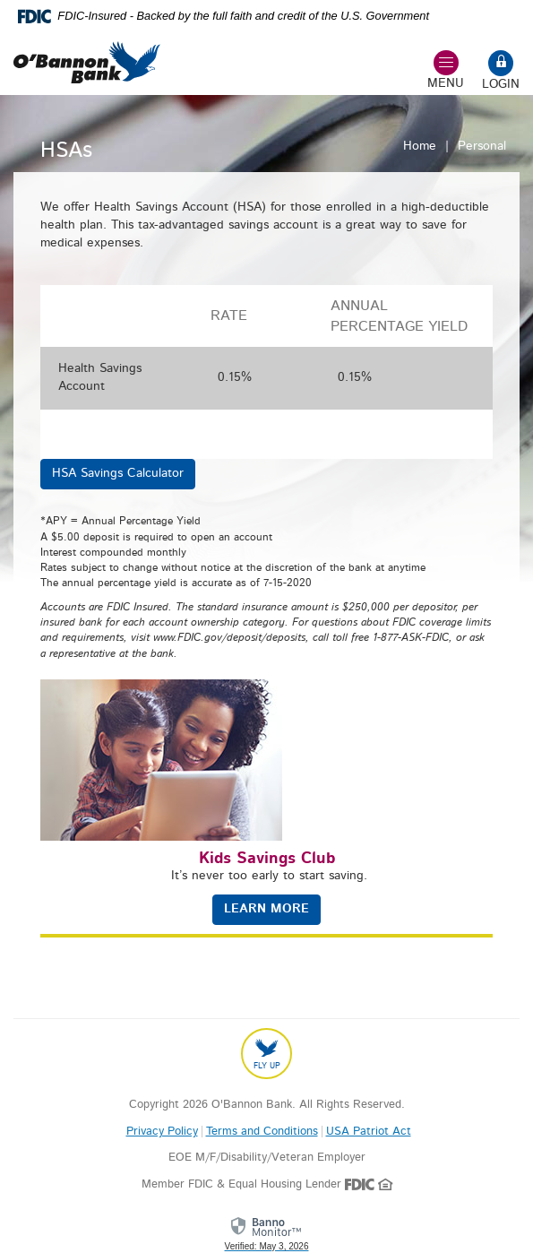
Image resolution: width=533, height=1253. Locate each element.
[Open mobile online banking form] (501, 72)
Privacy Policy (162, 1131)
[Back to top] (266, 1053)
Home (419, 146)
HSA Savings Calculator (118, 473)
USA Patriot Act (368, 1131)
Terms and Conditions (262, 1131)
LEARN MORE (266, 909)
